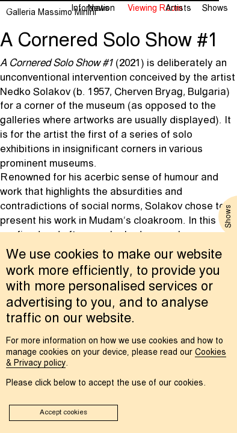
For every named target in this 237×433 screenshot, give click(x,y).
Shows (215, 8)
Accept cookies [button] (63, 412)
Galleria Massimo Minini (51, 12)
